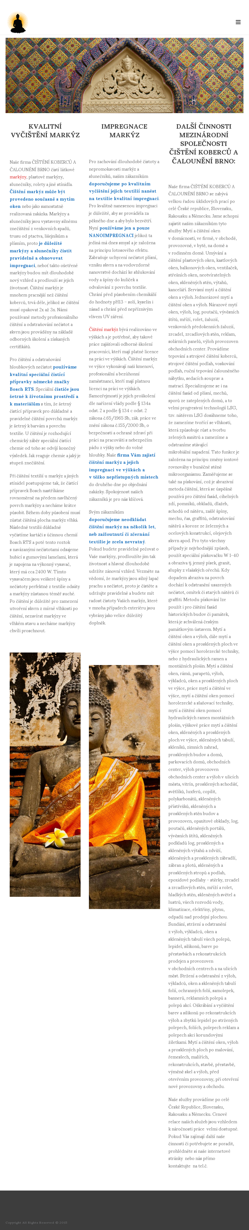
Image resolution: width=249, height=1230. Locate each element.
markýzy (18, 176)
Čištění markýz (103, 328)
